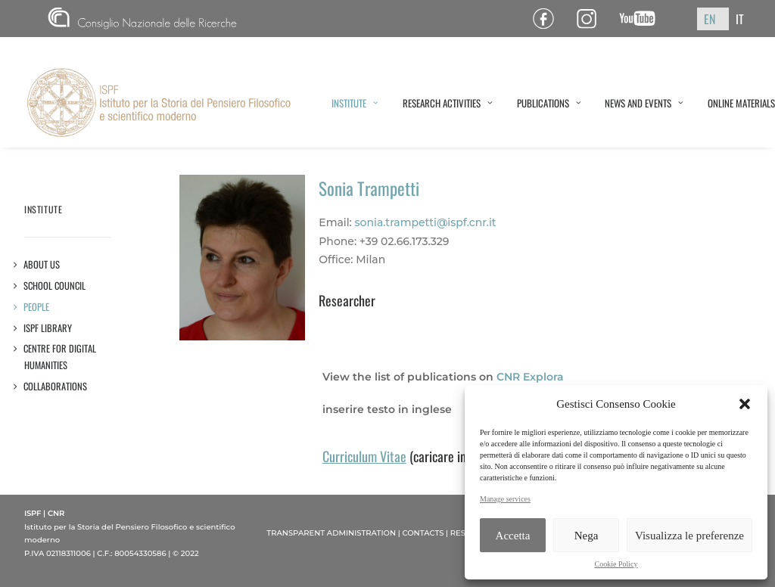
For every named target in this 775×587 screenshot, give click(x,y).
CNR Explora (530, 377)
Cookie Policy (616, 564)
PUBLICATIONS (549, 102)
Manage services (505, 499)
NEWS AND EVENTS (644, 102)
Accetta (513, 536)
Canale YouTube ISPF (643, 18)
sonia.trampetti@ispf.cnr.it (425, 222)
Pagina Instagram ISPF (592, 18)
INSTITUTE (354, 102)
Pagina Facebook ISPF (549, 18)
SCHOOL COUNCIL (55, 285)
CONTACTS (423, 533)
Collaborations (55, 386)
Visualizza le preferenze (689, 536)
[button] (744, 404)
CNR (142, 18)
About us (42, 264)
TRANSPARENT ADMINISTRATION (331, 533)
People (36, 307)
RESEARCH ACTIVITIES (448, 102)
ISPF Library (48, 328)
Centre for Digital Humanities (60, 356)
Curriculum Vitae (364, 456)
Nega (586, 536)
